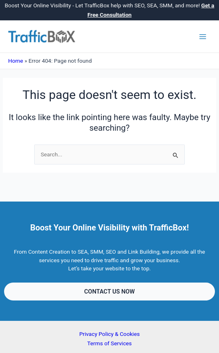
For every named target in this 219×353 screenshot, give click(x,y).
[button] (109, 292)
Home (15, 60)
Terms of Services (109, 343)
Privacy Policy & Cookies (109, 334)
